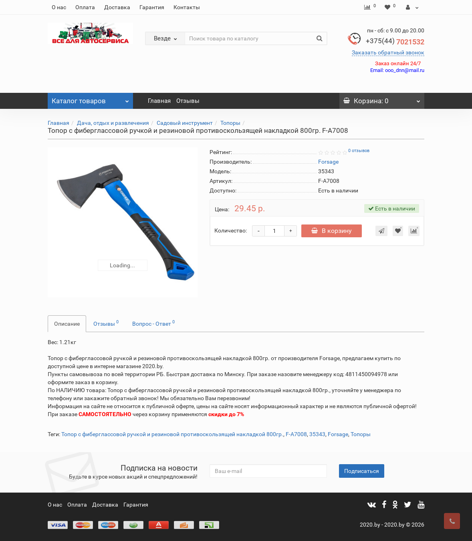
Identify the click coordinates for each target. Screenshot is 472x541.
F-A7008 (296, 434)
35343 (317, 434)
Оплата (85, 7)
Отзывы (188, 100)
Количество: (230, 230)
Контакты (186, 7)
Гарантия (151, 7)
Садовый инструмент (185, 123)
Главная (159, 100)
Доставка (117, 7)
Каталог (90, 99)
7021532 (395, 42)
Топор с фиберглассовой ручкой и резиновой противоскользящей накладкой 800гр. (172, 434)
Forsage (338, 434)
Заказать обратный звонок (388, 52)
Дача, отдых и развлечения (113, 123)
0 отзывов (358, 150)
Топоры (230, 123)
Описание (67, 324)
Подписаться (361, 471)
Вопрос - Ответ (153, 323)
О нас (59, 7)
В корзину (332, 230)
